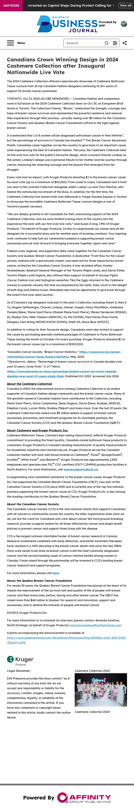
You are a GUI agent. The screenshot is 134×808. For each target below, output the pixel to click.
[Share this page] (124, 42)
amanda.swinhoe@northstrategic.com (95, 625)
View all (125, 5)
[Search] (83, 43)
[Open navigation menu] (16, 42)
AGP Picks (11, 5)
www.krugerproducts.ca (81, 469)
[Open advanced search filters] (115, 43)
